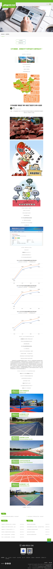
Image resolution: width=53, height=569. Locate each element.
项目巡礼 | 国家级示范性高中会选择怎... (13, 529)
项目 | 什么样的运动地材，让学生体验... (13, 534)
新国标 (22, 336)
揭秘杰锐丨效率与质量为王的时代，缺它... (13, 524)
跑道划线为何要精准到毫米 (38, 532)
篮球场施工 (7, 556)
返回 (3, 511)
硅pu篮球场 (19, 555)
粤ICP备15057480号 (48, 566)
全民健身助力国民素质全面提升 (38, 527)
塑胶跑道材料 (38, 555)
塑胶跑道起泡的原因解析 (38, 522)
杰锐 (20, 371)
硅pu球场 (10, 555)
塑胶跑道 (32, 555)
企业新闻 (20, 40)
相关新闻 (4, 518)
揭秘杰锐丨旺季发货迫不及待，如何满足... (13, 522)
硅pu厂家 (23, 555)
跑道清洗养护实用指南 (38, 529)
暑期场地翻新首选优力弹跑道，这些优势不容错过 (38, 524)
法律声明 (45, 560)
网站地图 (50, 560)
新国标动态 (32, 40)
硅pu (6, 555)
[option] (26, 19)
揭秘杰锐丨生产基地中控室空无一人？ (13, 527)
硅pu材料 (14, 555)
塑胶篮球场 (28, 555)
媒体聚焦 (7, 34)
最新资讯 (29, 518)
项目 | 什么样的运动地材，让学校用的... (13, 532)
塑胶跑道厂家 (43, 555)
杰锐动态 (3, 34)
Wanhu (50, 562)
